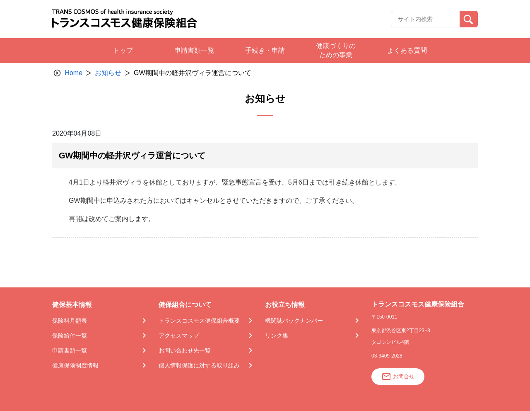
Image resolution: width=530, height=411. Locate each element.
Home (73, 72)
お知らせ (108, 72)
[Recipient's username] (425, 19)
